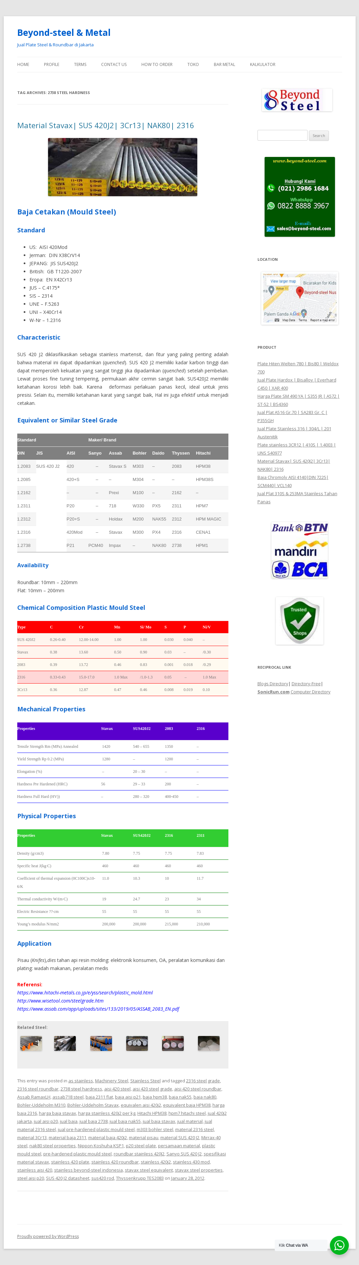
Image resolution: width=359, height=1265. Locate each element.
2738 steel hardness (81, 1089)
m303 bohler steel (155, 1129)
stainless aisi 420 (34, 1170)
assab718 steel (68, 1097)
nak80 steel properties (52, 1146)
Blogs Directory (272, 684)
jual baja (68, 1121)
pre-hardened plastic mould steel (77, 1154)
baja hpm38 (155, 1097)
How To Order (157, 64)
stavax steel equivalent (149, 1170)
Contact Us (114, 64)
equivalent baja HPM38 (186, 1105)
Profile (51, 64)
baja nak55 (180, 1097)
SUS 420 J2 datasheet (67, 1178)
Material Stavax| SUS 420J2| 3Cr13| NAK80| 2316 (105, 125)
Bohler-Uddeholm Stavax (93, 1105)
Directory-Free (306, 684)
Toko (193, 64)
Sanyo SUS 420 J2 (184, 1154)
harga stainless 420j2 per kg (106, 1113)
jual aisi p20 (46, 1121)
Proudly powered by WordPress (48, 1236)
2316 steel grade (203, 1081)
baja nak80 (205, 1097)
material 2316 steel (194, 1129)
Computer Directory (311, 692)
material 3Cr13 (32, 1137)
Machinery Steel (111, 1081)
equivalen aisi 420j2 (141, 1105)
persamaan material (179, 1146)
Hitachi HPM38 (151, 1113)
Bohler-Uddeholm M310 (41, 1105)
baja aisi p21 (128, 1097)
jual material (190, 1121)
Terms (80, 64)
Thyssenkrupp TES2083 (140, 1178)
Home (23, 64)
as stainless (80, 1081)
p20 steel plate (141, 1146)
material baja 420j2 (107, 1137)
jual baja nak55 (125, 1121)
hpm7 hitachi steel (187, 1113)
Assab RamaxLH (33, 1097)
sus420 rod (102, 1178)
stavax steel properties (199, 1170)
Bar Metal (224, 64)
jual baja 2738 (94, 1121)
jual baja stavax (159, 1121)
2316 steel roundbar (38, 1089)
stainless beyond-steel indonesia (88, 1170)
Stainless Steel (145, 1081)
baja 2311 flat (99, 1097)
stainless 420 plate (70, 1162)
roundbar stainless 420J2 (139, 1154)
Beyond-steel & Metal (64, 32)
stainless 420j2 (156, 1162)
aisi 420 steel (117, 1089)
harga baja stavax (57, 1113)
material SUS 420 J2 (179, 1137)
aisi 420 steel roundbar (197, 1089)
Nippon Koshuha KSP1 (101, 1146)
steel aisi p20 (30, 1178)
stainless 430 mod (191, 1162)
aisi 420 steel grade (152, 1089)
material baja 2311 (67, 1137)
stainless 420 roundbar (115, 1162)
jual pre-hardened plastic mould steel (96, 1129)
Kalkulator (262, 64)
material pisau (143, 1137)
